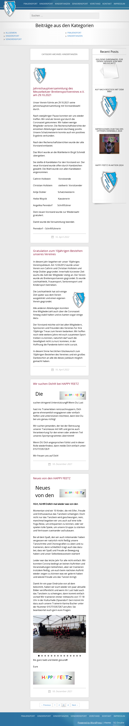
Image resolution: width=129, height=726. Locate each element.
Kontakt (107, 3)
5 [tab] (51, 656)
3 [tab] (45, 656)
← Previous (46, 705)
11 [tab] (70, 656)
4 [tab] (48, 656)
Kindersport (46, 3)
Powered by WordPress (90, 722)
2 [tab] (42, 656)
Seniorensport (80, 3)
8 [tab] (61, 656)
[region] (59, 634)
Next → (75, 705)
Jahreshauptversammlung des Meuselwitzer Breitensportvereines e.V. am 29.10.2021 (59, 92)
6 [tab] (55, 656)
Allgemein (11, 32)
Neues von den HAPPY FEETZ (51, 478)
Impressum (119, 3)
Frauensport (31, 3)
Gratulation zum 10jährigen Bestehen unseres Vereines (58, 252)
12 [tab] (74, 656)
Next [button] (82, 633)
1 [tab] (39, 656)
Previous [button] (36, 633)
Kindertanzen (62, 3)
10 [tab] (67, 656)
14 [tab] (80, 656)
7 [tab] (58, 656)
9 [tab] (64, 656)
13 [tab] (77, 656)
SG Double (118, 722)
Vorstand (95, 3)
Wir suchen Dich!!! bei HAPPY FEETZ (56, 384)
